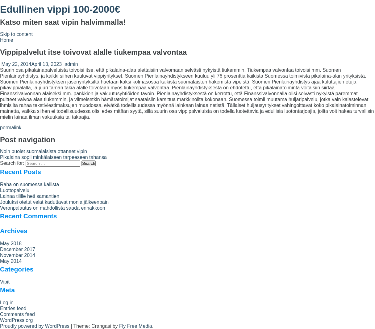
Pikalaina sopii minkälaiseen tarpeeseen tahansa (53, 157)
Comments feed (17, 314)
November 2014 (17, 255)
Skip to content (16, 34)
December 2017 (17, 249)
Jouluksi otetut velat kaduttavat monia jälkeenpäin (54, 202)
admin (71, 64)
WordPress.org (16, 320)
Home (6, 40)
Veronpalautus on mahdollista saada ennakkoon (52, 208)
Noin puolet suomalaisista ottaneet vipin (43, 151)
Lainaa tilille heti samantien (29, 196)
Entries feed (13, 308)
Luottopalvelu (14, 190)
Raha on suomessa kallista (29, 184)
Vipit (5, 281)
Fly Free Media (135, 326)
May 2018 (11, 243)
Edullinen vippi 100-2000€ (60, 9)
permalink (10, 127)
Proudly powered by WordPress (34, 326)
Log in (7, 302)
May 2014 (11, 261)
